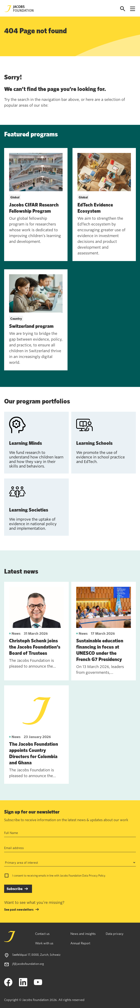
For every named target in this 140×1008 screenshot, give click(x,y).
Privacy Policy (97, 875)
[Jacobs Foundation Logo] (19, 8)
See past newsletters (18, 909)
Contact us (42, 933)
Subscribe (15, 888)
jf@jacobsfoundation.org (28, 963)
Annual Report (80, 943)
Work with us (44, 943)
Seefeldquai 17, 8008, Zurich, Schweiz (36, 954)
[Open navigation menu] (132, 9)
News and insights (83, 933)
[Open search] (122, 8)
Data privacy (114, 933)
